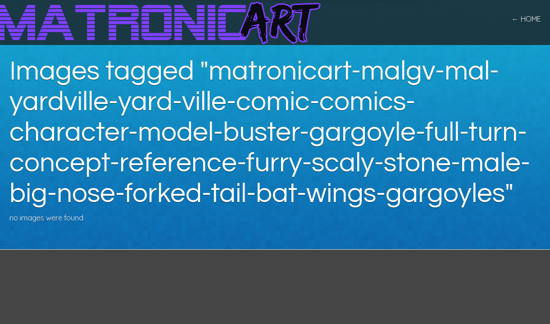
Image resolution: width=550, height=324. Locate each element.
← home (526, 18)
